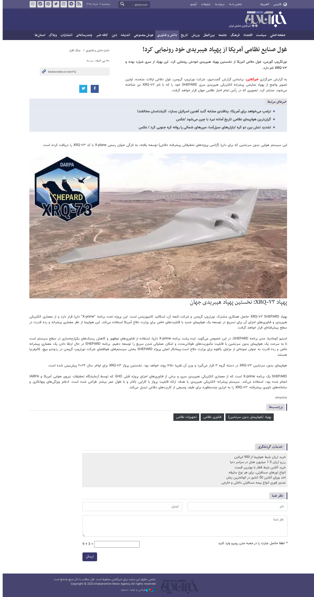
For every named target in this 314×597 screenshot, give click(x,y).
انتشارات (65, 35)
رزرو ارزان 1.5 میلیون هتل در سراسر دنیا (256, 462)
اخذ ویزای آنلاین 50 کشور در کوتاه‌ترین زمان (254, 477)
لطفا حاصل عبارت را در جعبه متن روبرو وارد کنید (251, 543)
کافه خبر (101, 35)
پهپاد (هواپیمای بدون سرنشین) (248, 417)
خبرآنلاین (256, 19)
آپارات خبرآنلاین (46, 4)
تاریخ (183, 35)
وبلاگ (52, 35)
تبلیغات (204, 4)
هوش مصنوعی (142, 35)
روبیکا (31, 4)
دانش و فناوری (166, 35)
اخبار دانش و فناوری (96, 50)
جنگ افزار (74, 50)
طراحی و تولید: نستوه (137, 590)
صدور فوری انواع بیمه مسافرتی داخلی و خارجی (252, 482)
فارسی (276, 4)
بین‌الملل (208, 35)
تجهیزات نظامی (185, 417)
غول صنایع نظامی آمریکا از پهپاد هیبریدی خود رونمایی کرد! (213, 49)
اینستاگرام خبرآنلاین (62, 4)
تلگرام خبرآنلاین (70, 4)
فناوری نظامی (211, 417)
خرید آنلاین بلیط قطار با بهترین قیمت (258, 467)
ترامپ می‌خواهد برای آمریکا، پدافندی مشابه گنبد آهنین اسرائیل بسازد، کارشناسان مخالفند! (203, 111)
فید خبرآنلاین (77, 4)
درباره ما (218, 4)
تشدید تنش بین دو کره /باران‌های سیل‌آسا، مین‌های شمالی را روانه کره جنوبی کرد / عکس (204, 128)
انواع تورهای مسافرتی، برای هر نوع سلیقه (255, 472)
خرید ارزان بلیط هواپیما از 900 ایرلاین (258, 457)
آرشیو (192, 4)
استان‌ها (39, 35)
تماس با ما (234, 4)
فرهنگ (234, 35)
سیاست (260, 35)
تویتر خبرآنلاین (54, 4)
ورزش (194, 35)
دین (113, 35)
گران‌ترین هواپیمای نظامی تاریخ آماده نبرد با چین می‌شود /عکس (222, 119)
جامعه (221, 35)
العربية (263, 4)
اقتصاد (246, 35)
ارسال (88, 556)
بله (39, 4)
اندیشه (124, 35)
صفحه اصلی (276, 35)
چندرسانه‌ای (83, 35)
